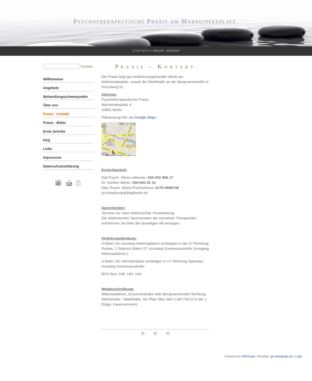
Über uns (50, 105)
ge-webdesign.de (281, 356)
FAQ (46, 140)
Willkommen (53, 79)
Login (298, 356)
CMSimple (247, 356)
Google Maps (145, 117)
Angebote (51, 88)
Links (47, 149)
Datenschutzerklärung (61, 166)
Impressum (52, 157)
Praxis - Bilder (54, 123)
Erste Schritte (54, 131)
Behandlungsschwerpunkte (65, 97)
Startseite (141, 51)
